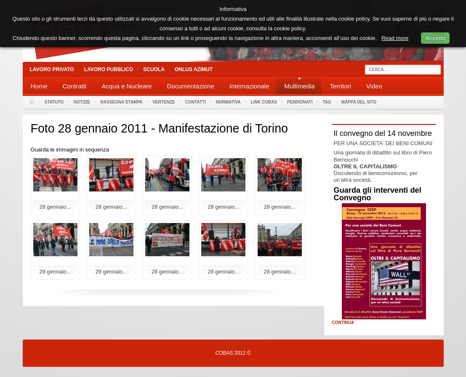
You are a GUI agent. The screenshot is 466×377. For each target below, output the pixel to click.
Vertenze (163, 102)
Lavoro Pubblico (108, 69)
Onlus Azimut (194, 69)
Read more (394, 38)
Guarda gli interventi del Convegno (377, 194)
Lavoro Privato (52, 69)
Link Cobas (264, 102)
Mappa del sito (359, 102)
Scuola (154, 69)
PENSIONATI (299, 102)
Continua (343, 323)
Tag (326, 102)
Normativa (228, 102)
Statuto (54, 102)
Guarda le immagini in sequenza (70, 149)
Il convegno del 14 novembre (383, 133)
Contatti (195, 102)
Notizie (82, 102)
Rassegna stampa (122, 102)
